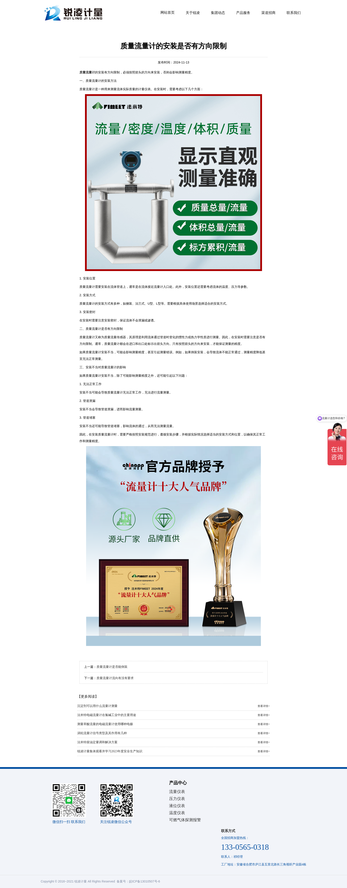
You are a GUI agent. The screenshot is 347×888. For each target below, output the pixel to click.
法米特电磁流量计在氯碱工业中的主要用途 (173, 715)
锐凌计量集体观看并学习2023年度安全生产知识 (173, 751)
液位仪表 (177, 806)
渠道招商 (268, 13)
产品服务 (243, 13)
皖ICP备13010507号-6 (144, 881)
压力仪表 (177, 798)
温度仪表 (177, 813)
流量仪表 (177, 791)
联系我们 (294, 13)
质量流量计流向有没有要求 (115, 678)
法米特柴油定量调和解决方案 (173, 742)
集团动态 (218, 13)
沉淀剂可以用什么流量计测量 (173, 706)
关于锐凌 (193, 13)
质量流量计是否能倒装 (111, 666)
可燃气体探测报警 (185, 820)
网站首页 (167, 12)
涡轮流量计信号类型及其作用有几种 (173, 733)
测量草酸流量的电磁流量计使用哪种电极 (173, 724)
